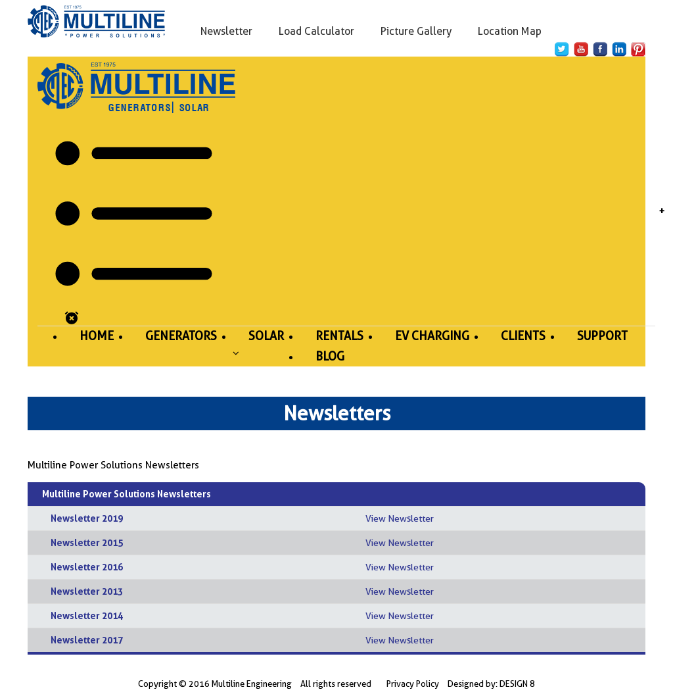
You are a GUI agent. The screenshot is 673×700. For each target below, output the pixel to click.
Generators (181, 336)
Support (602, 336)
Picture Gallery (416, 31)
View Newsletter (399, 518)
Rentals (339, 336)
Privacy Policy (412, 683)
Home (97, 336)
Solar (266, 336)
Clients (523, 336)
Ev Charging (432, 336)
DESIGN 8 (517, 683)
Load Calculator (316, 31)
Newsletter (226, 31)
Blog (329, 356)
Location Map (510, 31)
